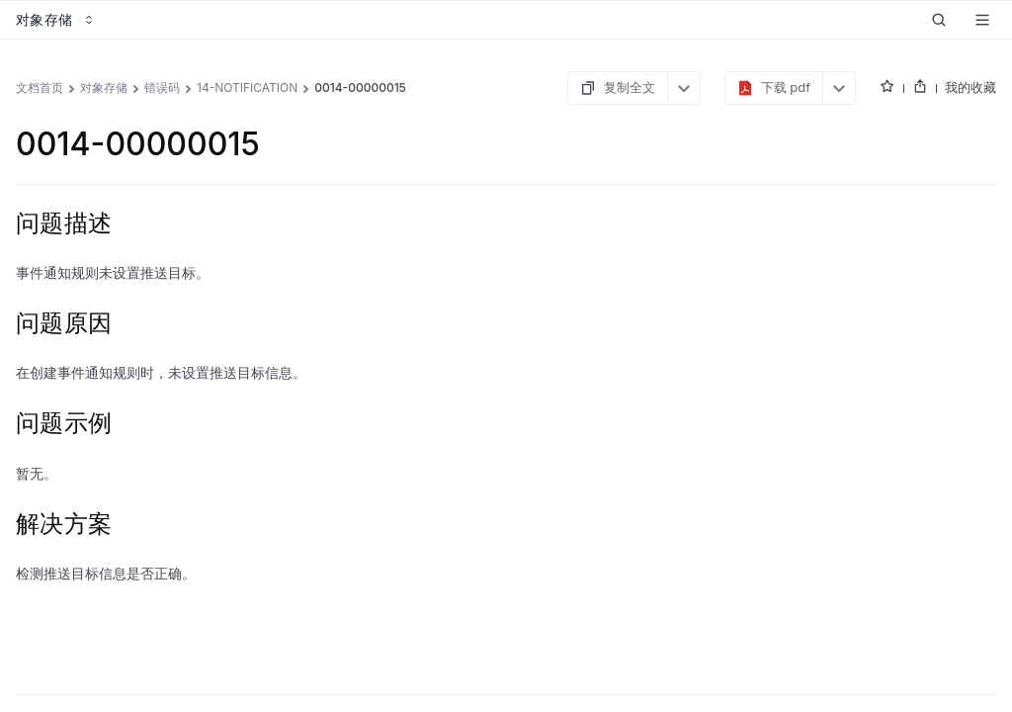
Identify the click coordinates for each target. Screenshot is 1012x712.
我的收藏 (970, 87)
